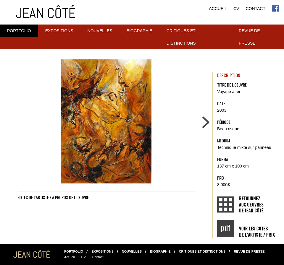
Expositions (59, 30)
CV (236, 8)
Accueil (218, 8)
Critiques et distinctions (181, 36)
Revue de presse (249, 36)
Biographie (139, 30)
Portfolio (19, 30)
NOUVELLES (100, 30)
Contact (255, 8)
